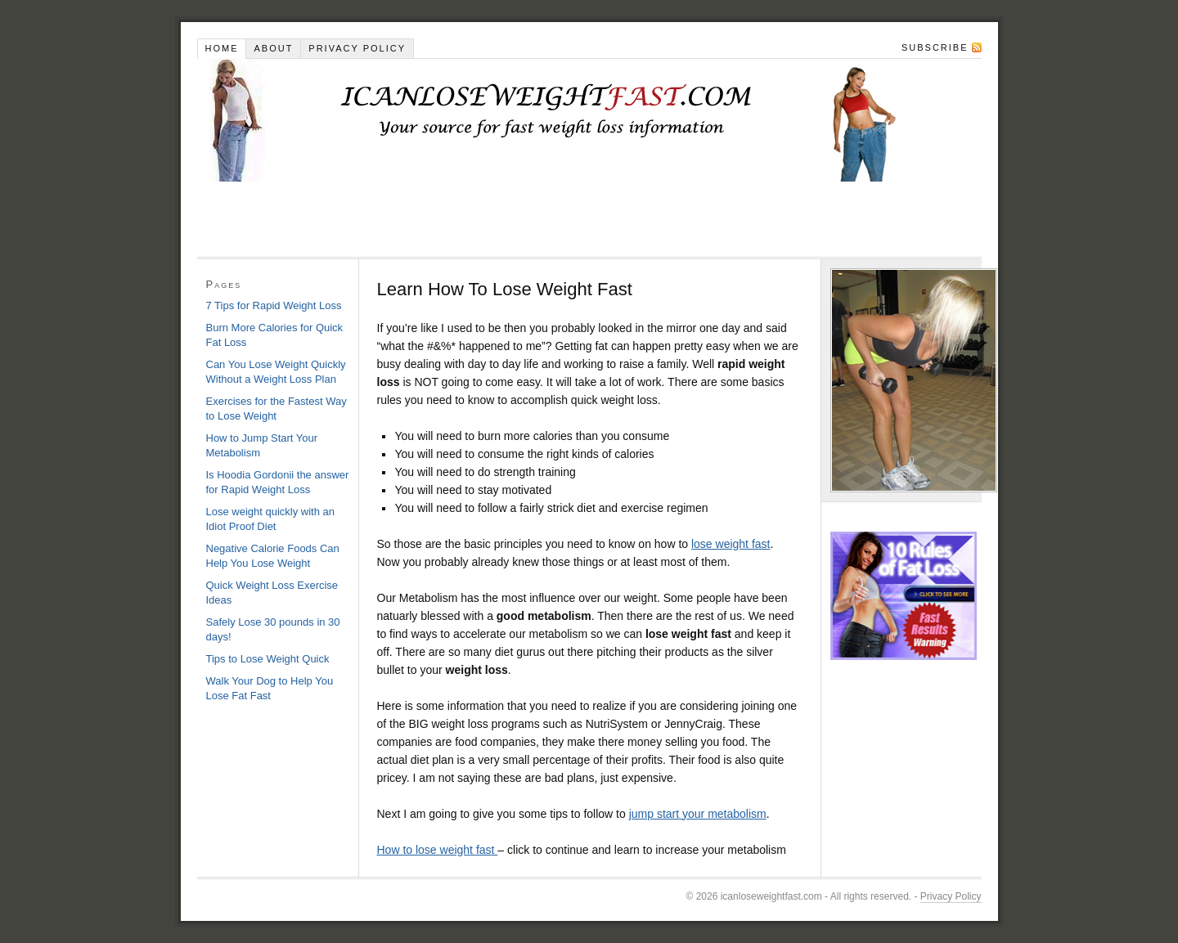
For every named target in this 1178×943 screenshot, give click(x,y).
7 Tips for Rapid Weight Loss (274, 305)
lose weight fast (731, 543)
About (273, 48)
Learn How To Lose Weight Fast (589, 120)
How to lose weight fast (437, 849)
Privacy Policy (357, 48)
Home (221, 48)
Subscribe (935, 47)
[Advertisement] (495, 218)
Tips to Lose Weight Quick (268, 659)
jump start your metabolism (698, 813)
